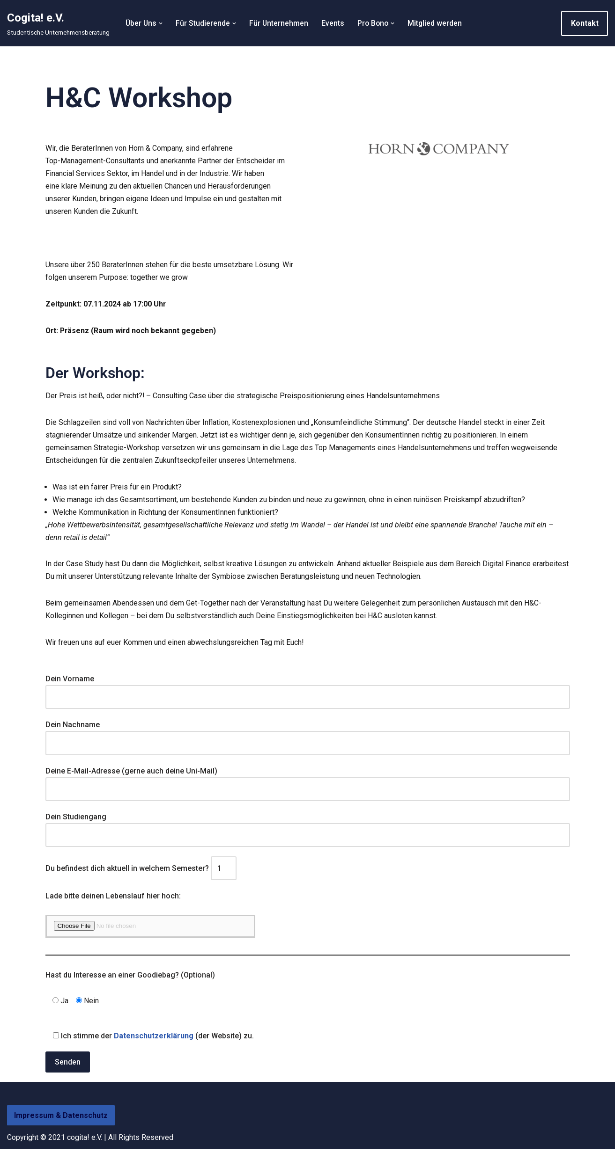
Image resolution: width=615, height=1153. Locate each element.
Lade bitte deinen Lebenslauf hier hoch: (113, 899)
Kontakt (585, 23)
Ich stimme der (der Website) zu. (149, 1039)
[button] (161, 23)
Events (334, 23)
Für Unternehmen (280, 23)
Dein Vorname (307, 690)
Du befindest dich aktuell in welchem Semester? (141, 871)
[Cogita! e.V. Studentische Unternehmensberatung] (58, 23)
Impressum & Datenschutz (61, 1119)
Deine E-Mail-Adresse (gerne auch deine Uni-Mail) (307, 782)
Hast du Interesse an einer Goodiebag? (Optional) (130, 978)
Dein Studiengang (307, 828)
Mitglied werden (437, 23)
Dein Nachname (307, 737)
